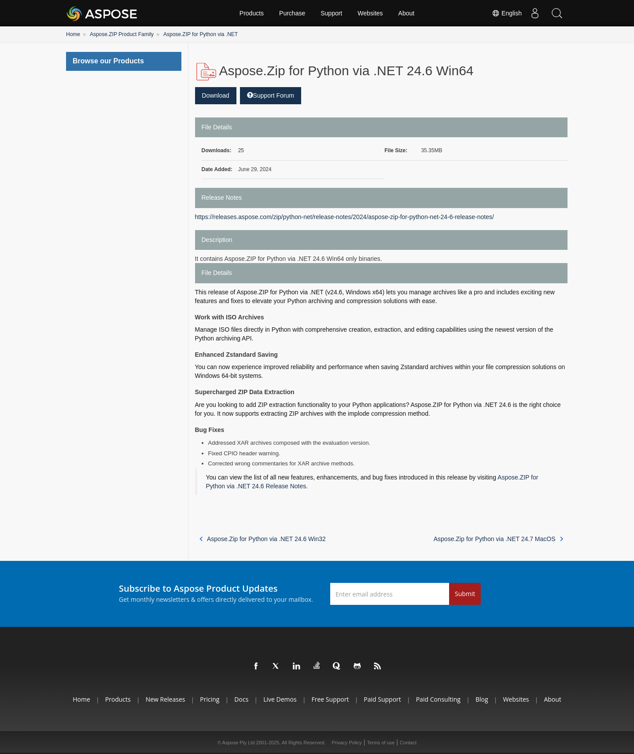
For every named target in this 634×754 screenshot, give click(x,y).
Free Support (330, 699)
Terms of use (380, 742)
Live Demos (279, 699)
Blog (482, 699)
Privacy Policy (346, 742)
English (507, 13)
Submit (465, 593)
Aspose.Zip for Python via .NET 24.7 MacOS (498, 538)
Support (331, 13)
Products (252, 13)
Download (215, 95)
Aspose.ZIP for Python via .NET (200, 34)
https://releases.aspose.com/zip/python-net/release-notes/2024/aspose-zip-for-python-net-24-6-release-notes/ (344, 216)
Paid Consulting (438, 699)
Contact (408, 742)
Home (73, 34)
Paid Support (382, 699)
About (406, 13)
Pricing (209, 699)
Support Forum (270, 95)
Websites (370, 13)
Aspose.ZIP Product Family (122, 34)
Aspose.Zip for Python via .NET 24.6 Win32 (262, 538)
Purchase (292, 13)
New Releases (165, 699)
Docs (241, 699)
